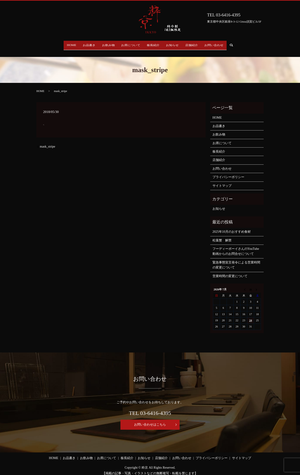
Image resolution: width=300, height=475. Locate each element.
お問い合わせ (224, 44)
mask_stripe (47, 142)
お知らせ (177, 44)
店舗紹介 (199, 44)
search (246, 44)
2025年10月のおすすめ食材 (231, 227)
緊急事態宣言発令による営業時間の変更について (236, 260)
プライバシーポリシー (228, 172)
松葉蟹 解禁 (222, 236)
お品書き (81, 44)
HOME (60, 44)
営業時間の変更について (230, 271)
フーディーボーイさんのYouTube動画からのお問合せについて (235, 247)
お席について (129, 44)
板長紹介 (154, 44)
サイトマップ (222, 181)
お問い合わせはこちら (150, 420)
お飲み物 (104, 44)
